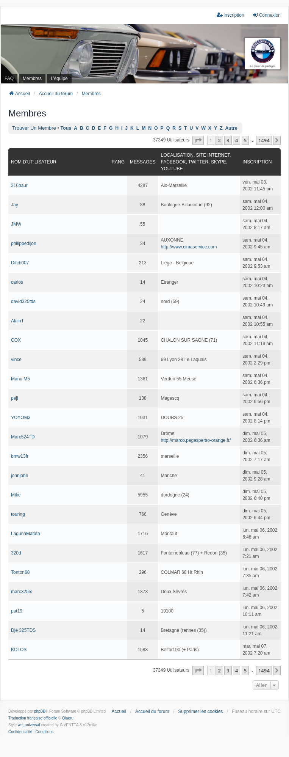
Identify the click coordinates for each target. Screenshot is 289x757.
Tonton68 (20, 572)
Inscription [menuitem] (230, 15)
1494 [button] (264, 140)
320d (16, 553)
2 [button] (219, 140)
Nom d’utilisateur (33, 162)
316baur (19, 185)
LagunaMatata (25, 533)
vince (16, 359)
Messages (142, 162)
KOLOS (19, 649)
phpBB (39, 711)
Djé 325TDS (23, 630)
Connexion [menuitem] (266, 15)
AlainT (17, 321)
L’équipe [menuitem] (59, 78)
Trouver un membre (34, 128)
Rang (118, 162)
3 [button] (228, 140)
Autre (231, 128)
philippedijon (23, 243)
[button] (198, 140)
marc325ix (21, 591)
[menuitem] (20, 732)
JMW (16, 224)
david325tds (23, 301)
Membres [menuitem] (32, 78)
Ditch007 (20, 262)
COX (16, 340)
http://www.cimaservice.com (189, 247)
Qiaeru (67, 718)
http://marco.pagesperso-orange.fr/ (196, 440)
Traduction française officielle (32, 718)
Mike (15, 495)
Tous (66, 128)
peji (14, 398)
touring (18, 514)
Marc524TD (23, 437)
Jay (14, 204)
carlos (17, 282)
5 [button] (245, 140)
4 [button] (236, 140)
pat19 (16, 611)
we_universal (29, 725)
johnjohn (19, 475)
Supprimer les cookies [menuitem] (200, 711)
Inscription (257, 162)
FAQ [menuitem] (9, 78)
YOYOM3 (20, 417)
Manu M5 (20, 379)
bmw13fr (19, 456)
